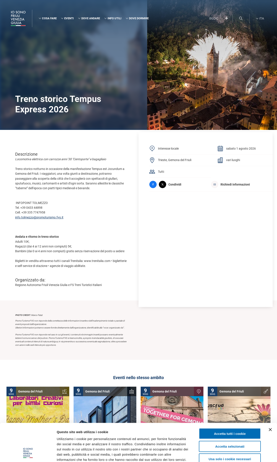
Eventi (69, 18)
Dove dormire (139, 18)
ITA (261, 18)
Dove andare (90, 18)
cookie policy (143, 436)
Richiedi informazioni (230, 184)
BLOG (213, 18)
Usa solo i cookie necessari (230, 425)
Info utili (114, 18)
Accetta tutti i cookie (230, 400)
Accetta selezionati (229, 412)
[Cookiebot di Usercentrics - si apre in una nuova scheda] (28, 453)
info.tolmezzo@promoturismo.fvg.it (39, 217)
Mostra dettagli (227, 453)
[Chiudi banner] (270, 395)
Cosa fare (49, 18)
